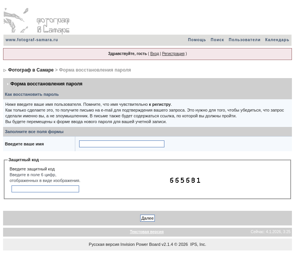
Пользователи (245, 40)
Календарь (277, 40)
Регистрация (173, 54)
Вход (154, 54)
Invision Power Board (141, 244)
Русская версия (104, 244)
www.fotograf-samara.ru (32, 40)
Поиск (217, 40)
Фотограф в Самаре (31, 70)
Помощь (197, 40)
